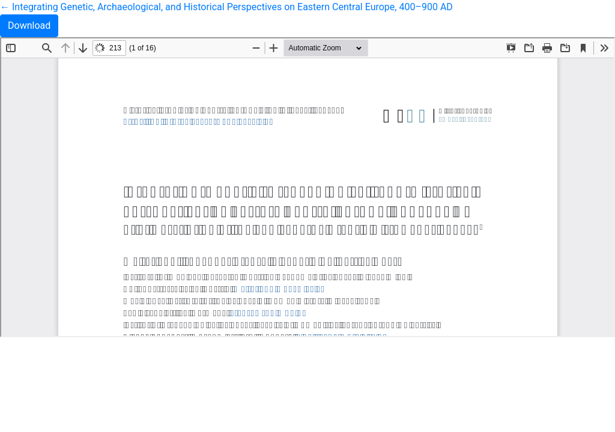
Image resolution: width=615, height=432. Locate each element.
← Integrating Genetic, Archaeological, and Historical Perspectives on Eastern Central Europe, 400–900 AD (226, 7)
